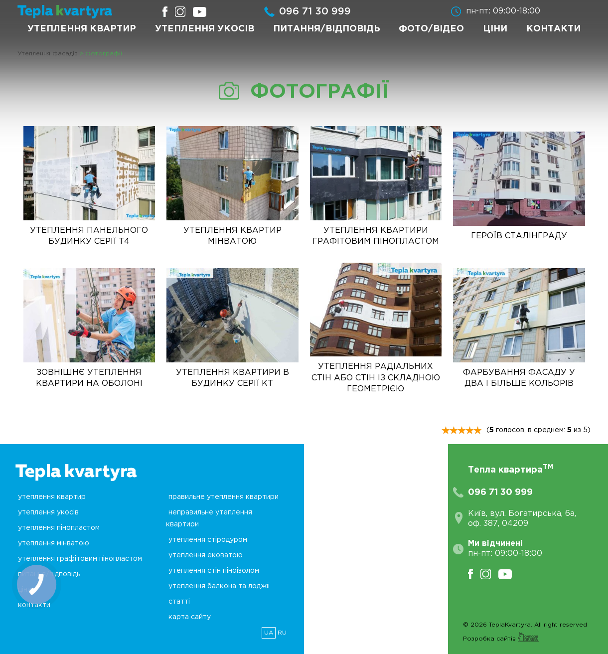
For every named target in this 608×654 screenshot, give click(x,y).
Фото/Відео (431, 29)
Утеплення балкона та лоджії (219, 586)
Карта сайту (189, 617)
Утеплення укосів (204, 29)
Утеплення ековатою (205, 555)
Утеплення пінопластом (59, 528)
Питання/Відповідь (326, 29)
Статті (179, 602)
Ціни (495, 29)
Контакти (553, 29)
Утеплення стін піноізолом (213, 571)
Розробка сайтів (501, 639)
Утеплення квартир (81, 29)
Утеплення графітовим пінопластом (80, 559)
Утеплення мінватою (53, 543)
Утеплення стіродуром (207, 540)
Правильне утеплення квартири (223, 497)
